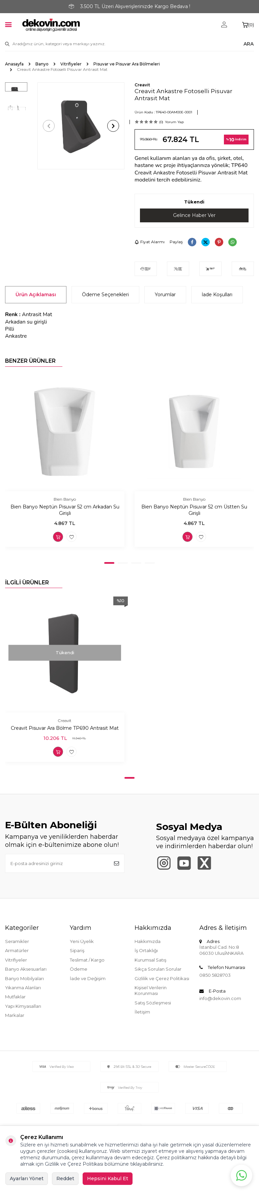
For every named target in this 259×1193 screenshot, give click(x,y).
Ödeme (78, 969)
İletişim (142, 1012)
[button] (49, 126)
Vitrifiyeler (71, 63)
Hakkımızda (148, 941)
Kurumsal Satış (150, 960)
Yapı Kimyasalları (23, 1006)
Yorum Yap (174, 122)
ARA (248, 44)
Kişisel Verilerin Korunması (151, 990)
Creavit (142, 84)
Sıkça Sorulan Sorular (158, 969)
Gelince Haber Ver (194, 215)
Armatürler (17, 950)
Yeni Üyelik (82, 941)
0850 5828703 (215, 975)
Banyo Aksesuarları (26, 969)
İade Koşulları (217, 295)
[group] (81, 126)
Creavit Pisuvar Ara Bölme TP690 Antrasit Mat (65, 728)
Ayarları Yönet (27, 1178)
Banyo (42, 63)
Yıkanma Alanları (23, 987)
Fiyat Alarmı (150, 241)
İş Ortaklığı (146, 950)
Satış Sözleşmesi (153, 1002)
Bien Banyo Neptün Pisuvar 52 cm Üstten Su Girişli (194, 510)
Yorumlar (165, 295)
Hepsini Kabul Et (107, 1178)
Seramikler (17, 941)
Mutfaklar (15, 997)
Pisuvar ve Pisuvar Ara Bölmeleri (126, 63)
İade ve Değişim (88, 978)
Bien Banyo (65, 499)
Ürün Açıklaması (36, 295)
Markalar (14, 1015)
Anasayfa (14, 63)
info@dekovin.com (220, 998)
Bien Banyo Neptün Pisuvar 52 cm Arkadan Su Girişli (64, 510)
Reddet (65, 1178)
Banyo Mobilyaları (24, 978)
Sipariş (77, 950)
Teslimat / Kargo (87, 960)
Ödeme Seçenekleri (105, 295)
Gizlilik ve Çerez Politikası (162, 978)
